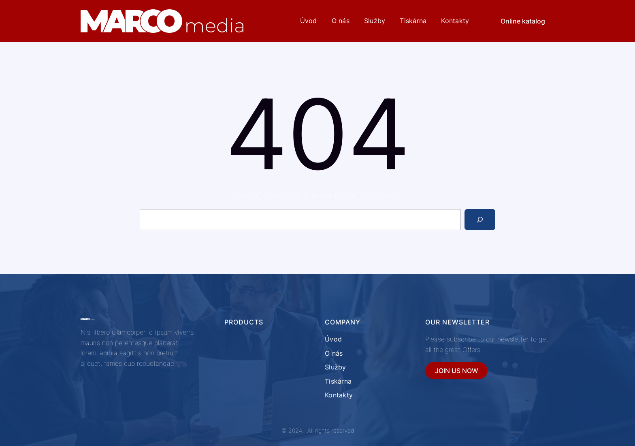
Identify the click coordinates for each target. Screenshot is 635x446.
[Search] (480, 219)
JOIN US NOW (456, 371)
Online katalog (523, 21)
